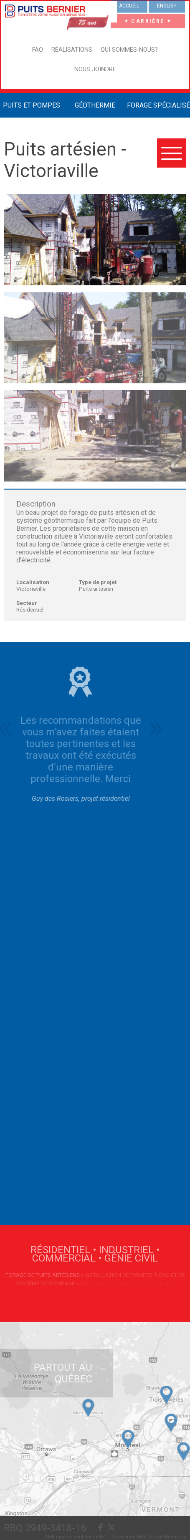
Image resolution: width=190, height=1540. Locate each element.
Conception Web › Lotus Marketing (148, 1537)
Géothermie (95, 105)
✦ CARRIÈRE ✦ (148, 20)
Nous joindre (95, 69)
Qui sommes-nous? (129, 49)
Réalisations (71, 49)
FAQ (37, 49)
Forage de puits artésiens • (44, 1275)
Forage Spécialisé (158, 105)
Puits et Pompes (31, 105)
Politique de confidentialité (75, 1537)
